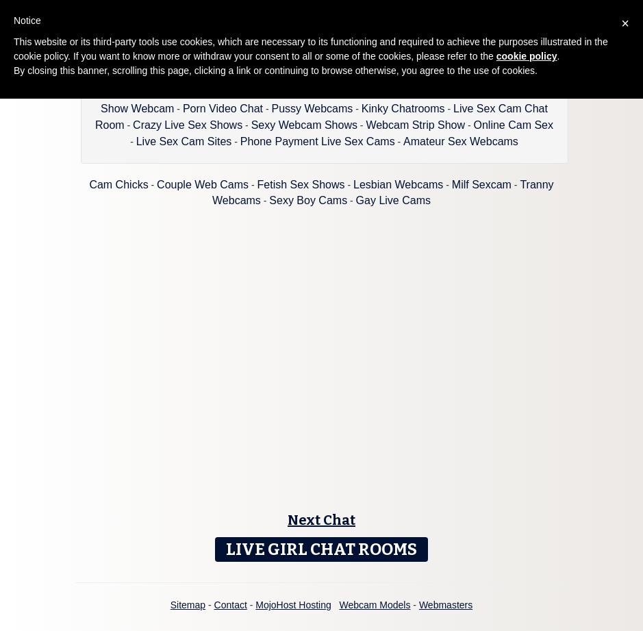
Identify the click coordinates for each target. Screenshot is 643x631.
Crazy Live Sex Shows (187, 125)
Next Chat (321, 520)
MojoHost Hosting (293, 604)
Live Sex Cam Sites (184, 141)
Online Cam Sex (514, 125)
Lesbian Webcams (398, 184)
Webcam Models (374, 604)
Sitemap (188, 604)
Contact (230, 604)
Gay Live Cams (393, 200)
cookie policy (526, 56)
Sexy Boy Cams (308, 200)
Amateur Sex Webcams (460, 141)
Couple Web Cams (203, 184)
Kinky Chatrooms (403, 108)
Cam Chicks (118, 184)
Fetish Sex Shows (301, 184)
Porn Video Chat (223, 108)
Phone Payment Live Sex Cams (317, 141)
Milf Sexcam (482, 184)
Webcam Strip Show (415, 125)
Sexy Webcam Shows (304, 125)
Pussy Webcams (312, 108)
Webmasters (445, 604)
